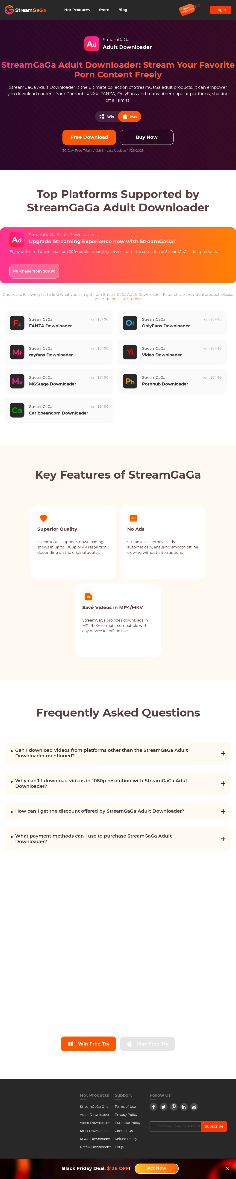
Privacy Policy (126, 1115)
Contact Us (124, 1131)
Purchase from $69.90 (34, 271)
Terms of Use (125, 1106)
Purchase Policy (128, 1123)
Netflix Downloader (95, 1147)
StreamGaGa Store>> (122, 299)
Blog (122, 10)
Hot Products (77, 10)
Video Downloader (95, 1123)
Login (220, 10)
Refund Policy (126, 1139)
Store (104, 10)
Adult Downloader (94, 1115)
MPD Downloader (94, 1131)
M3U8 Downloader (95, 1139)
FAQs (119, 1147)
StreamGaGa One (94, 1106)
